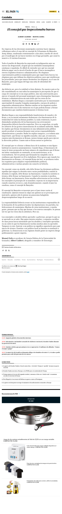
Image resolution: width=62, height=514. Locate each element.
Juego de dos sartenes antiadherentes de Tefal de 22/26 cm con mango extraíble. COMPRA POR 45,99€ (28, 440)
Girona (38, 22)
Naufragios (40, 259)
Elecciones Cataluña (7, 22)
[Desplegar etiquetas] (59, 259)
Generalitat (17, 22)
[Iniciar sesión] (58, 11)
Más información (6, 268)
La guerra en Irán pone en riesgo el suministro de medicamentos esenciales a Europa (27, 382)
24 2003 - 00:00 (31, 39)
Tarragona (32, 22)
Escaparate (31, 400)
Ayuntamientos (31, 259)
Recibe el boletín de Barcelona (12, 247)
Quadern (48, 22)
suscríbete (53, 11)
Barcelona (25, 22)
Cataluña (7, 17)
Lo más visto (6, 362)
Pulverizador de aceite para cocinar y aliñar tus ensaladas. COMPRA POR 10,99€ (42, 481)
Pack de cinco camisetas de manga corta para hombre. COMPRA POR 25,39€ (42, 464)
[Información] (36, 27)
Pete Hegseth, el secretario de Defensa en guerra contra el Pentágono (22, 379)
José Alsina (17, 259)
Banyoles (10, 259)
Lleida (43, 22)
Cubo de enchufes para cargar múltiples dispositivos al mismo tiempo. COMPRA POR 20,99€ (41, 446)
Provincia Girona (48, 259)
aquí (28, 272)
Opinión (4, 259)
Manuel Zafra (38, 37)
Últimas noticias (7, 334)
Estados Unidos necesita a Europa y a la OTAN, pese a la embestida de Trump (25, 371)
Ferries (24, 259)
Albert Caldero (24, 37)
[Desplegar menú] (3, 11)
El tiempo (54, 22)
